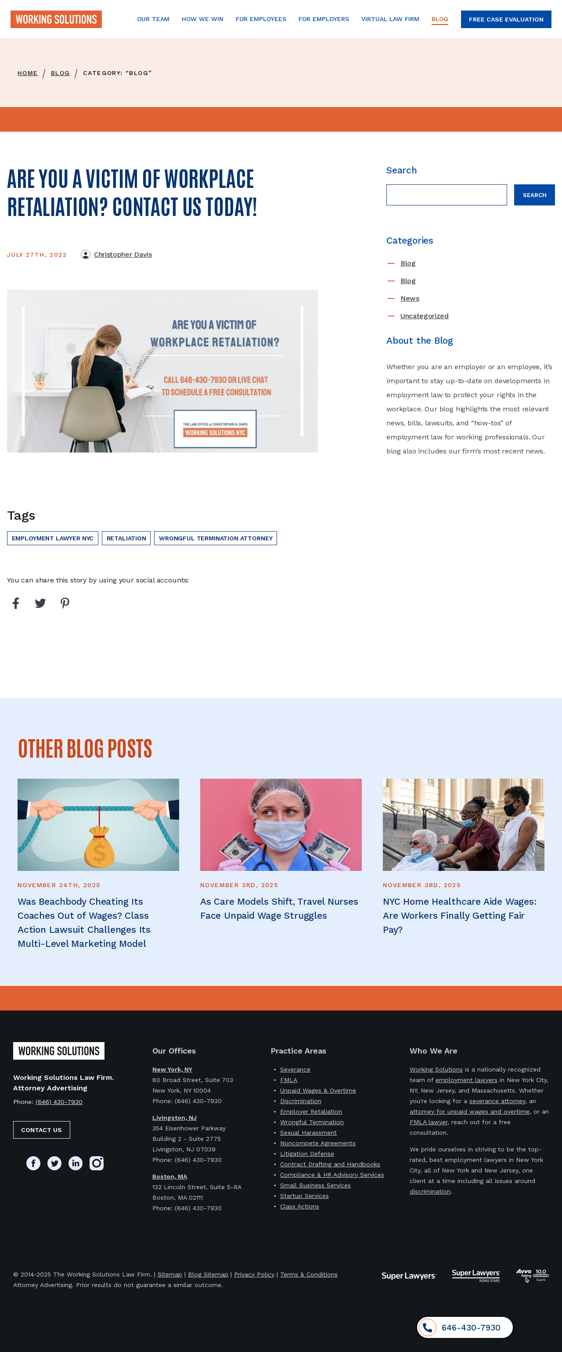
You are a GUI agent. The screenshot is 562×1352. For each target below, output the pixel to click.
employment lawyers (466, 1079)
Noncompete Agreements (318, 1143)
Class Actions (299, 1206)
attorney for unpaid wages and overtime (470, 1111)
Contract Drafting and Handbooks (330, 1164)
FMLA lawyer (428, 1121)
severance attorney (497, 1100)
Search (535, 195)
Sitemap (170, 1274)
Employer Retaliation (311, 1111)
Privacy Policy (254, 1274)
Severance (295, 1069)
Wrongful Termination (312, 1121)
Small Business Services (315, 1185)
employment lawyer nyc (53, 538)
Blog (408, 263)
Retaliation (126, 538)
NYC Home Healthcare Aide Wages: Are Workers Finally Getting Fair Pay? (460, 915)
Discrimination (300, 1100)
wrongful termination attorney (215, 538)
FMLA (288, 1079)
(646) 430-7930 (59, 1101)
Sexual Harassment (308, 1132)
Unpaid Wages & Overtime (318, 1090)
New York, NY (172, 1069)
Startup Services (304, 1195)
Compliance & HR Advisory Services (332, 1174)
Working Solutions (436, 1069)
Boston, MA (169, 1176)
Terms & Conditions (309, 1274)
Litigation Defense (307, 1153)
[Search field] (446, 194)
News (409, 298)
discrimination (430, 1191)
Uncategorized (424, 316)
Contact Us (41, 1129)
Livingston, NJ (174, 1117)
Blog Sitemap (208, 1274)
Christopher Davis (123, 254)
